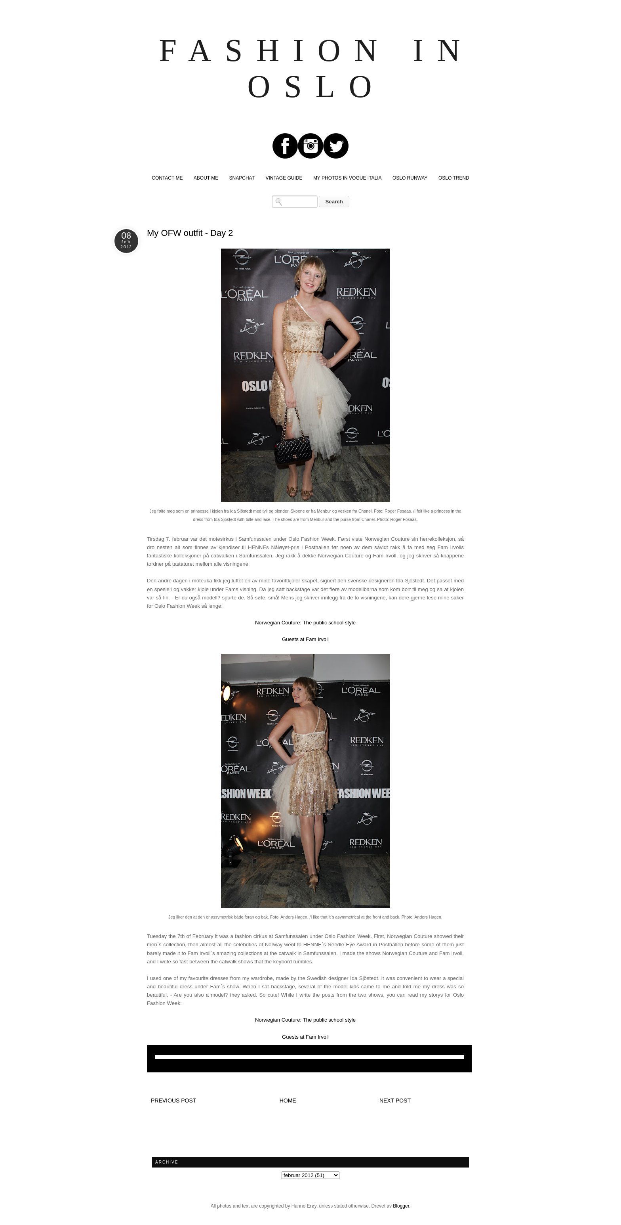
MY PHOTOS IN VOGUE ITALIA (347, 178)
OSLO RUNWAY (410, 178)
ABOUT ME (206, 178)
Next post (395, 1100)
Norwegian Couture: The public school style (305, 623)
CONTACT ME (167, 178)
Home (288, 1100)
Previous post (173, 1100)
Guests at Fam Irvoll (305, 639)
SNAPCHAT (242, 178)
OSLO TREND (453, 178)
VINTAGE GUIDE (283, 178)
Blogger (401, 1206)
